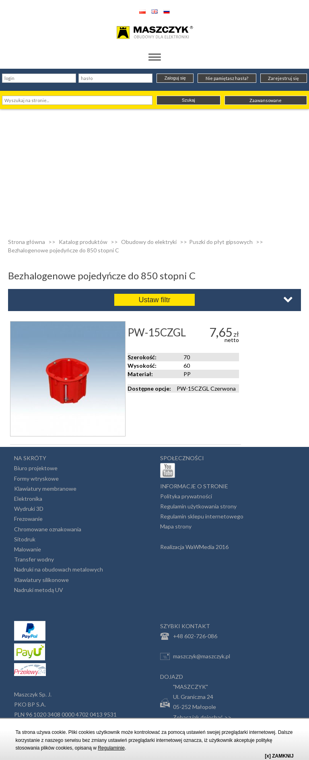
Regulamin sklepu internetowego (201, 516)
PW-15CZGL (157, 332)
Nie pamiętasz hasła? (227, 78)
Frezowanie (28, 518)
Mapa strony (176, 526)
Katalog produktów (83, 241)
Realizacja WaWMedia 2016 (194, 546)
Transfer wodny (34, 559)
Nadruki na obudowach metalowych (58, 569)
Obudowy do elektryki (149, 241)
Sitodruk (24, 539)
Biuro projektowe (36, 468)
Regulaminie (111, 748)
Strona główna (26, 241)
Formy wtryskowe (36, 478)
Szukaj (188, 100)
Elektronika (28, 498)
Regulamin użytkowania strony (198, 506)
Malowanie (27, 549)
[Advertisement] (154, 169)
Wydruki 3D (28, 508)
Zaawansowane (265, 100)
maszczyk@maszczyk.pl (195, 656)
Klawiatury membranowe (45, 488)
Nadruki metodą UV (38, 589)
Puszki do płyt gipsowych (221, 241)
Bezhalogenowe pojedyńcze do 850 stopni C (63, 250)
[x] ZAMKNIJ (279, 756)
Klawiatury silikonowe (41, 579)
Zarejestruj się (283, 78)
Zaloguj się (175, 78)
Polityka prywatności (186, 496)
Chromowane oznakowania (47, 529)
